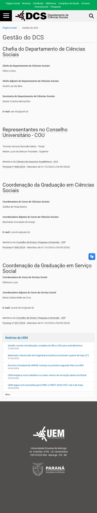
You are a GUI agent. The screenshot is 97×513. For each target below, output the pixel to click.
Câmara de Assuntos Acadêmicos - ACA (37, 161)
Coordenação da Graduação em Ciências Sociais (48, 187)
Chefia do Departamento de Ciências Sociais (44, 51)
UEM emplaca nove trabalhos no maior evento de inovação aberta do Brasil (47, 375)
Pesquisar (55, 6)
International (41, 6)
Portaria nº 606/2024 (14, 247)
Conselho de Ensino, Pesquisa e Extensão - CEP (41, 242)
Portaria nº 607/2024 (14, 323)
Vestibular (38, 3)
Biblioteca (51, 3)
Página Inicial (13, 3)
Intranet (85, 3)
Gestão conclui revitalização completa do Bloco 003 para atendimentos (45, 345)
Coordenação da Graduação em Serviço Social (47, 268)
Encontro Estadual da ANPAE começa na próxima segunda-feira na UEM (45, 365)
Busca (91, 15)
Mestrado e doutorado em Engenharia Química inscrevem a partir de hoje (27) (48, 355)
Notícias (26, 3)
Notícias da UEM (16, 337)
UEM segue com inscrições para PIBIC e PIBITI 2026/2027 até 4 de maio (45, 385)
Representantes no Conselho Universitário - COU (35, 132)
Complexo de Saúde (68, 3)
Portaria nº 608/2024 (14, 166)
